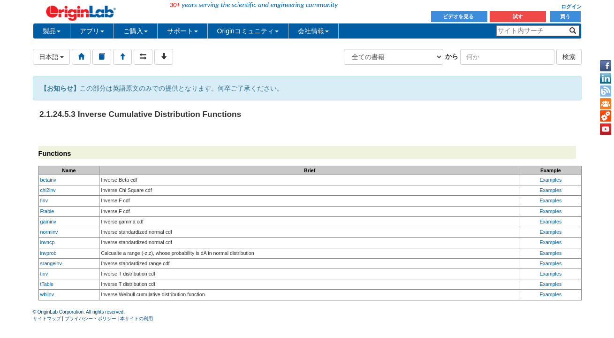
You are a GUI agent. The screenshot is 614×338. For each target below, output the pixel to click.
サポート (182, 31)
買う (565, 16)
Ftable (47, 211)
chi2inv (48, 190)
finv (44, 200)
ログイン (571, 6)
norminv (49, 232)
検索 (569, 57)
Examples (550, 180)
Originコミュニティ (248, 31)
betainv (48, 180)
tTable (46, 284)
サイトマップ (47, 318)
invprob (48, 253)
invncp (47, 242)
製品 (52, 31)
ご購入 (135, 31)
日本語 (51, 57)
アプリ (92, 31)
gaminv (48, 221)
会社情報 (313, 31)
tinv (44, 274)
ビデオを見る (459, 16)
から (451, 56)
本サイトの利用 (136, 318)
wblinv (47, 294)
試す (518, 16)
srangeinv (51, 263)
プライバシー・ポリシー (90, 318)
